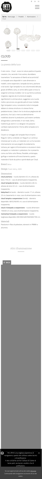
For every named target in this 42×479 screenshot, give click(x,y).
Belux (9, 164)
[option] (21, 38)
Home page (11, 17)
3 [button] (18, 50)
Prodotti (21, 17)
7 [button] (37, 50)
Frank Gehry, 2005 (15, 169)
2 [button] (13, 50)
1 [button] (8, 50)
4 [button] (23, 50)
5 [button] (28, 50)
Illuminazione (31, 17)
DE (38, 1)
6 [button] (33, 50)
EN (35, 1)
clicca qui (33, 471)
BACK (8, 262)
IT (31, 1)
